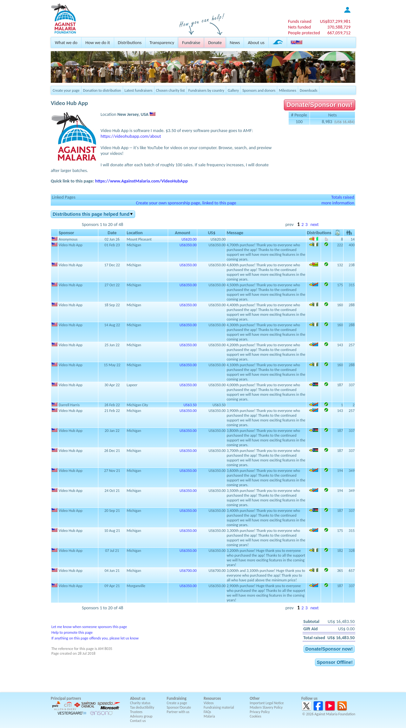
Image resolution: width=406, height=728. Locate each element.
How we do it (97, 42)
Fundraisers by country (206, 90)
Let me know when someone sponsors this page (89, 626)
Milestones (287, 90)
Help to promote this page (72, 632)
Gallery (233, 90)
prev (289, 224)
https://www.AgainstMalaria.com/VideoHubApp (141, 181)
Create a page (177, 703)
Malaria (209, 716)
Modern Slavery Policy (266, 707)
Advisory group (141, 716)
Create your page (66, 90)
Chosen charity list (170, 90)
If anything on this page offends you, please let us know (95, 638)
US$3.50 (189, 404)
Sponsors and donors (258, 90)
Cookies (255, 716)
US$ (335, 21)
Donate (215, 42)
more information (337, 203)
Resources (212, 698)
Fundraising (177, 698)
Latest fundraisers (139, 90)
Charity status (140, 703)
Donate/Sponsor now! (319, 104)
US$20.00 (189, 239)
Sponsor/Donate (179, 707)
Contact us (138, 720)
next (315, 224)
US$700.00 (188, 570)
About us (256, 42)
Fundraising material (219, 707)
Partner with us (178, 712)
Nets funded (299, 27)
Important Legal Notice (267, 703)
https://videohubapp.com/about (131, 136)
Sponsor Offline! (335, 662)
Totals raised (342, 197)
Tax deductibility (142, 707)
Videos (209, 703)
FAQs (207, 712)
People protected (304, 33)
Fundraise (191, 42)
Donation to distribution (102, 90)
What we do (66, 42)
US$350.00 (188, 244)
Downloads (309, 90)
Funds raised (299, 21)
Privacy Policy (260, 712)
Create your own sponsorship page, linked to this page (186, 203)
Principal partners (66, 698)
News (235, 42)
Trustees (136, 712)
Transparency (161, 42)
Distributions (130, 42)
